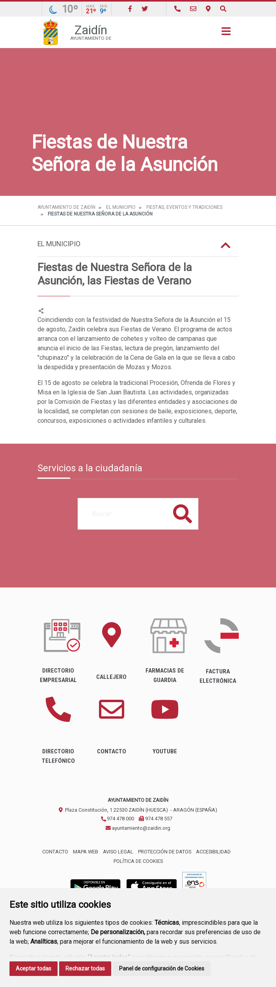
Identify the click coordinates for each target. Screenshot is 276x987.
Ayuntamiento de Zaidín (66, 207)
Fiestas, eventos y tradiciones (184, 207)
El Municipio (121, 207)
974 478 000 (117, 819)
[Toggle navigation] (226, 33)
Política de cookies (138, 861)
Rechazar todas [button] (85, 968)
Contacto (55, 852)
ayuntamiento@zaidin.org (138, 828)
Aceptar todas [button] (33, 968)
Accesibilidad (213, 852)
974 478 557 (155, 819)
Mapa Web (85, 852)
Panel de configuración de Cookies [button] (161, 968)
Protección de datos (164, 852)
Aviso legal (118, 852)
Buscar (182, 513)
